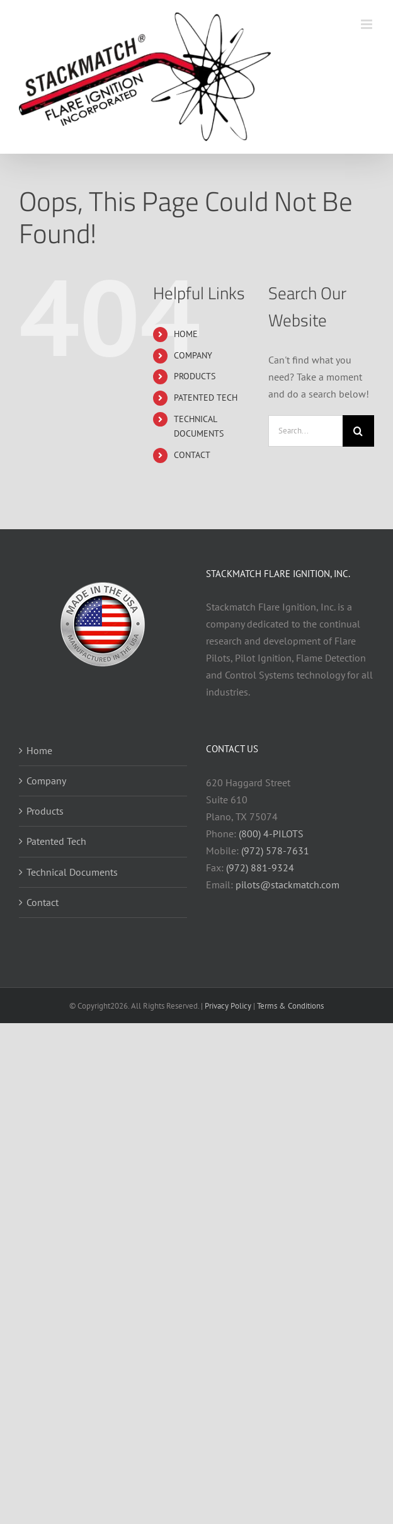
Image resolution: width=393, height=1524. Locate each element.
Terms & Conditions (290, 1005)
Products (45, 811)
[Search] (358, 431)
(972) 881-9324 (260, 867)
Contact (42, 902)
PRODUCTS (194, 376)
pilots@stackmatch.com (287, 884)
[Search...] (305, 431)
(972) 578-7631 (275, 850)
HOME (186, 334)
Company (46, 780)
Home (39, 750)
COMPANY (193, 355)
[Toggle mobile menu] (367, 24)
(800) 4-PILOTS (271, 833)
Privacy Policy (228, 1005)
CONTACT (192, 455)
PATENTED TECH (205, 397)
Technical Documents (72, 872)
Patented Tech (56, 841)
